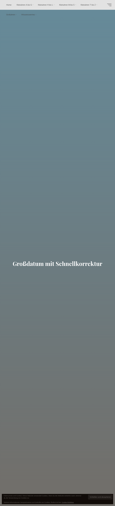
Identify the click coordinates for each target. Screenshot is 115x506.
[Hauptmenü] (109, 5)
